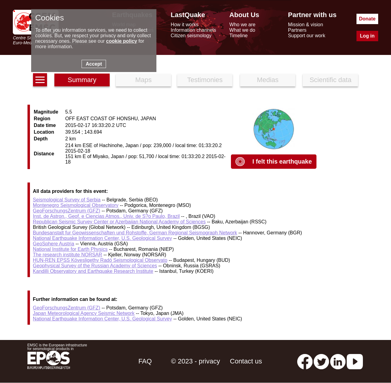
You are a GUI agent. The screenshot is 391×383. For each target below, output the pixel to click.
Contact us (246, 361)
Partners (297, 30)
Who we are (242, 24)
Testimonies (205, 80)
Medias (268, 80)
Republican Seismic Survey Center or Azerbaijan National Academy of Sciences (119, 221)
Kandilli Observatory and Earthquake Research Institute (93, 271)
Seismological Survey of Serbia (66, 199)
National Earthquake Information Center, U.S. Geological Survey (102, 238)
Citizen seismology (191, 35)
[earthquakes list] (40, 79)
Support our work (306, 35)
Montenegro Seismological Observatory (76, 205)
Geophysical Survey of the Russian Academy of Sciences (95, 265)
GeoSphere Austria (53, 243)
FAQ (145, 361)
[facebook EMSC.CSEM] (304, 361)
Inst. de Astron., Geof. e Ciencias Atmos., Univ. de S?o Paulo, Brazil (106, 216)
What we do (242, 30)
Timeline (238, 35)
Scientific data (330, 80)
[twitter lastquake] (321, 361)
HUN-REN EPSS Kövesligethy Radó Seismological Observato (100, 260)
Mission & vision (305, 24)
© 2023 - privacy (195, 361)
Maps (143, 80)
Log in (367, 35)
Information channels (193, 30)
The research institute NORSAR (67, 254)
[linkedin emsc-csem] (337, 361)
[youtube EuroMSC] (355, 361)
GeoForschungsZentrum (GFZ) (66, 210)
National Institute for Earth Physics (70, 249)
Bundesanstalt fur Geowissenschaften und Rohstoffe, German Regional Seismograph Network (135, 232)
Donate (367, 18)
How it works (185, 24)
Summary (82, 80)
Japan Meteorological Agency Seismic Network (84, 313)
